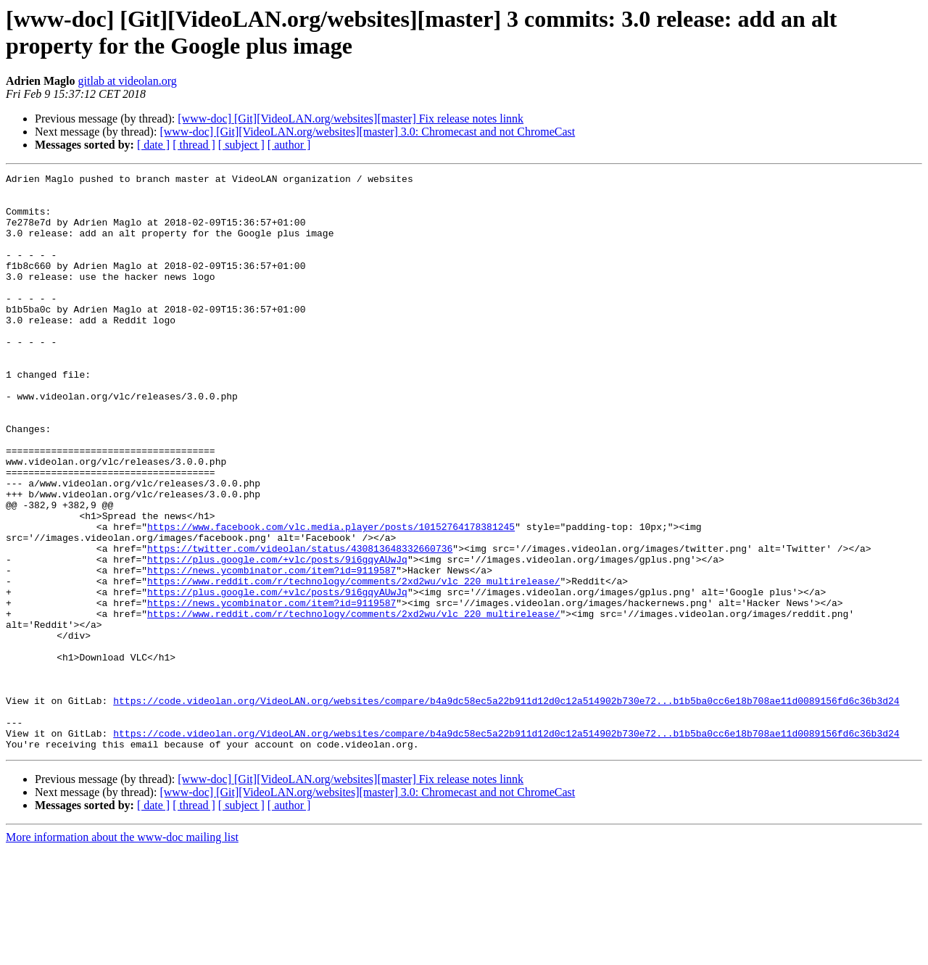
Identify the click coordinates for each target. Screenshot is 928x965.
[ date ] (153, 144)
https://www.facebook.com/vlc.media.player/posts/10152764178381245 (331, 598)
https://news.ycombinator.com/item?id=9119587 (271, 650)
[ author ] (289, 144)
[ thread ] (194, 144)
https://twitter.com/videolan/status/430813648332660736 (299, 624)
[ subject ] (241, 144)
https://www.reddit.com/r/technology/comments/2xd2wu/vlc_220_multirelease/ (353, 663)
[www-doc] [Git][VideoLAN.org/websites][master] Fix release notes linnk (350, 118)
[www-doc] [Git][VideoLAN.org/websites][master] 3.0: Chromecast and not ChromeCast (367, 131)
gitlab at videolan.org (127, 81)
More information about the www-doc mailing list (122, 952)
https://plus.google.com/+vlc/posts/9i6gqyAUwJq (277, 637)
